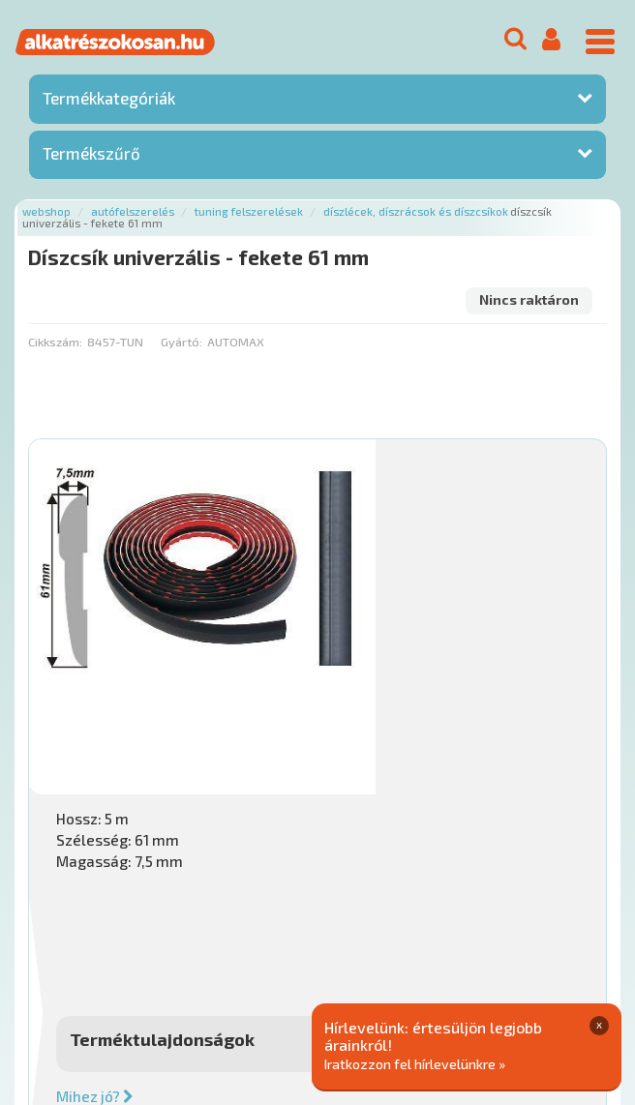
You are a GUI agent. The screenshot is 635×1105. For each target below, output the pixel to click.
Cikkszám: (55, 341)
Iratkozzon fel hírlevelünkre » (415, 1063)
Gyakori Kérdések (394, 949)
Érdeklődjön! (481, 840)
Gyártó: (181, 341)
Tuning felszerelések (249, 211)
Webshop (46, 211)
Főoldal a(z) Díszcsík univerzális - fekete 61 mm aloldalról (204, 888)
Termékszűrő (91, 153)
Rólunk (126, 949)
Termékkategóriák (109, 97)
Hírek (180, 949)
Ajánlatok (58, 949)
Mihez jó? (383, 741)
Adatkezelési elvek (169, 970)
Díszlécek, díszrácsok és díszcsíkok (415, 211)
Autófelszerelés (132, 211)
